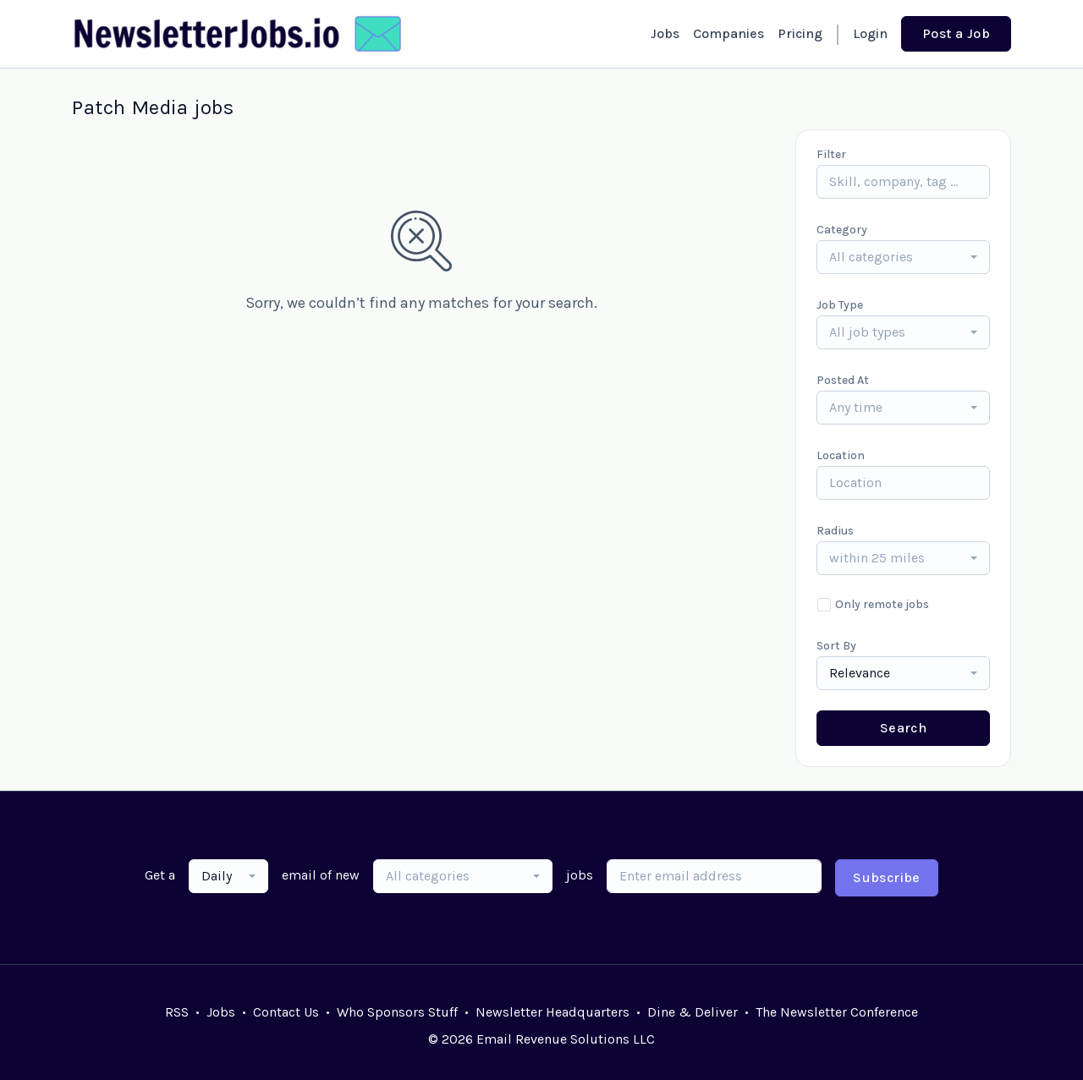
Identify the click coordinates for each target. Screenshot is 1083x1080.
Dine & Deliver (692, 1012)
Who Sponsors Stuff (397, 1012)
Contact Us (286, 1012)
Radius (835, 531)
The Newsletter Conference (837, 1012)
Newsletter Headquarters (552, 1012)
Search (903, 728)
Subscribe (887, 877)
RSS (177, 1012)
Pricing (800, 33)
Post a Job (956, 33)
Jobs (665, 33)
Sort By (836, 646)
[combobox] (903, 257)
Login (870, 33)
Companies (728, 33)
